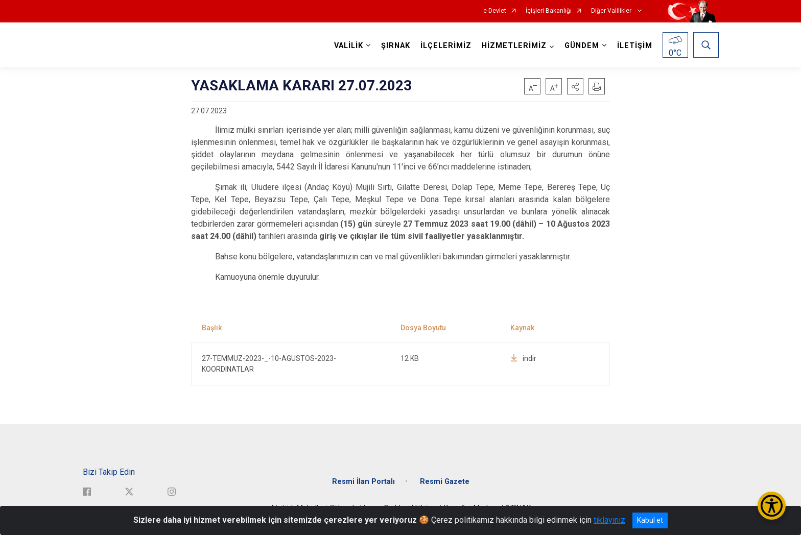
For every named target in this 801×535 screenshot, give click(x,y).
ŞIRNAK (395, 45)
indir (523, 358)
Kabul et (650, 520)
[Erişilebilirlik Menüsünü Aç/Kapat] (772, 506)
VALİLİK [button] (348, 45)
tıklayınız (609, 520)
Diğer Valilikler (612, 11)
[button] (575, 86)
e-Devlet (494, 11)
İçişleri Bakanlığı (549, 11)
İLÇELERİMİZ (446, 45)
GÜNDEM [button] (581, 45)
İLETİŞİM (634, 45)
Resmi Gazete (444, 481)
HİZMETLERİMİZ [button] (514, 45)
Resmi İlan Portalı (363, 481)
